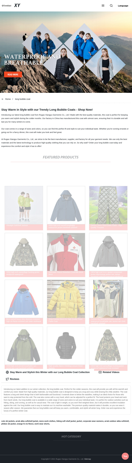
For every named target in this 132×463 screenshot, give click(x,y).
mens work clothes (47, 421)
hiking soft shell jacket (66, 421)
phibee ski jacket (8, 424)
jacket (79, 421)
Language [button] (123, 6)
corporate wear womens (93, 421)
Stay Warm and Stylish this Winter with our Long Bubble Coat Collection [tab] (48, 372)
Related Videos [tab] (109, 372)
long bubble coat (22, 99)
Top (125, 456)
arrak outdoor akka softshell (117, 421)
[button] (103, 6)
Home (8, 99)
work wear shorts (42, 424)
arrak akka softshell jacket (27, 421)
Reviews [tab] (12, 379)
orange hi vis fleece (25, 424)
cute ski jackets (8, 421)
